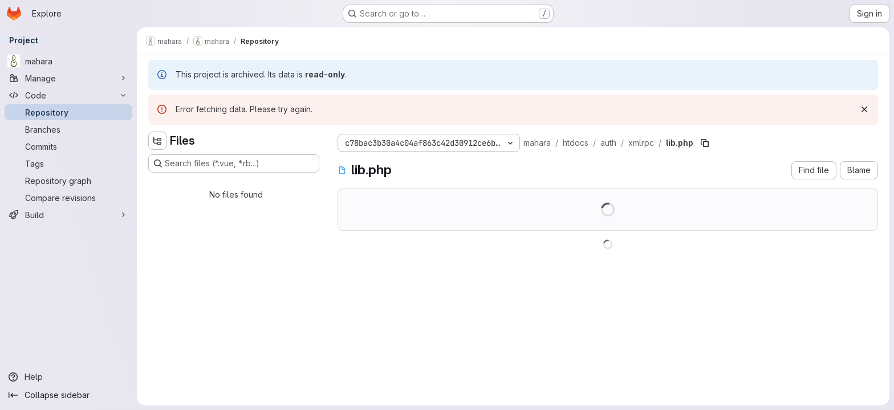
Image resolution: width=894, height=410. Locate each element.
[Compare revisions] (68, 198)
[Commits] (68, 146)
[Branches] (68, 129)
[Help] (68, 377)
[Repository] (68, 112)
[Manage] (68, 78)
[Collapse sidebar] (68, 395)
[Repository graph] (68, 180)
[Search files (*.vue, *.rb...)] (233, 163)
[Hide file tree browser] (157, 141)
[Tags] (68, 163)
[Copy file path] (705, 143)
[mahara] (68, 61)
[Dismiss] (864, 109)
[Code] (68, 95)
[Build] (68, 215)
